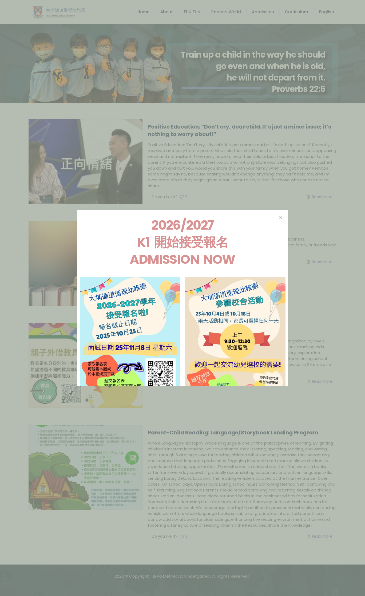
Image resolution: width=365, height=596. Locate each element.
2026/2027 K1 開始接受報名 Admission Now (182, 242)
